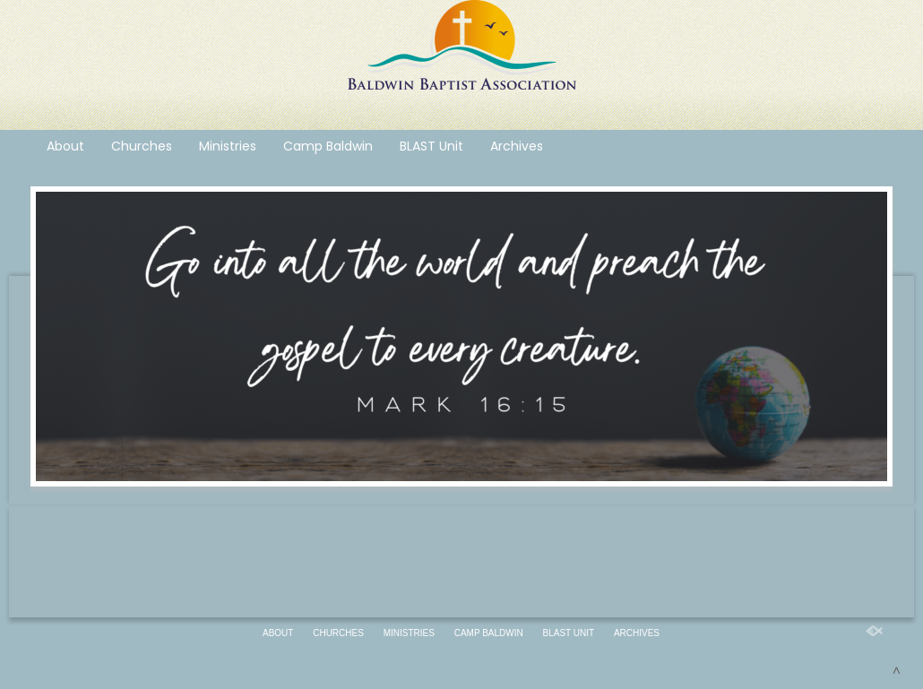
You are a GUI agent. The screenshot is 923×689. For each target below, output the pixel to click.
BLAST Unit (431, 146)
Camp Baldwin (328, 146)
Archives (516, 146)
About (65, 146)
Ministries (227, 146)
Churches (141, 146)
